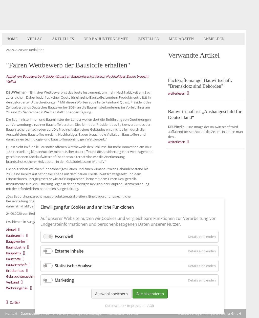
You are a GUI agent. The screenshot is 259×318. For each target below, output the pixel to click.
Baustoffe (13, 259)
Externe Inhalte (69, 251)
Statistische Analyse (73, 266)
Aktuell (11, 229)
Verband (12, 282)
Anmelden (214, 39)
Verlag (34, 39)
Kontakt (11, 313)
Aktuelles (63, 39)
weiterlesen (176, 93)
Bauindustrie (15, 247)
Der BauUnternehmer (106, 39)
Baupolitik (13, 253)
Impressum (135, 305)
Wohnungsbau (17, 288)
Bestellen (148, 39)
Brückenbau (15, 270)
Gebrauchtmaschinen (22, 276)
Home (12, 39)
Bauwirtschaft (16, 264)
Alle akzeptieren (150, 293)
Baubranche (15, 235)
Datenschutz (30, 313)
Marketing (64, 280)
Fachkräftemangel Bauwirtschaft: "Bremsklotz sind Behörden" (200, 83)
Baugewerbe (15, 241)
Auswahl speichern (111, 293)
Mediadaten (181, 39)
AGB (150, 305)
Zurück (15, 302)
